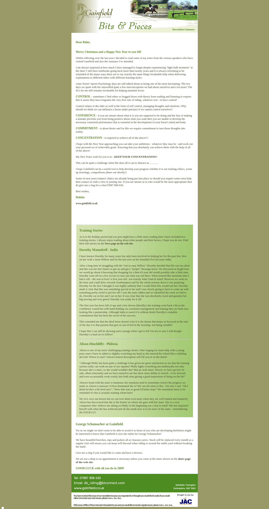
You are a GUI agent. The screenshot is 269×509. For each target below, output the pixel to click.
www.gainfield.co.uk (87, 203)
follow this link (114, 498)
